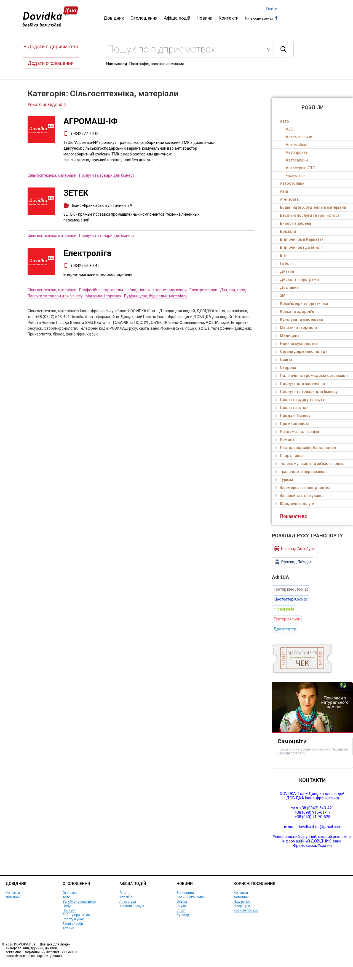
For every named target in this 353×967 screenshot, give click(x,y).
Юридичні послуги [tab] (294, 503)
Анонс (124, 893)
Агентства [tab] (287, 199)
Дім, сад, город (234, 290)
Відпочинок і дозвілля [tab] (299, 247)
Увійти (271, 8)
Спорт (181, 910)
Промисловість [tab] (292, 423)
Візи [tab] (281, 255)
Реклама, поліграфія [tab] (297, 431)
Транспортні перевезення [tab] (301, 471)
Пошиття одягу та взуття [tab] (301, 399)
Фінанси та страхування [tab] (300, 495)
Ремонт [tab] (284, 439)
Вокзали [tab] (285, 231)
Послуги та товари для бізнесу (106, 175)
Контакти (229, 18)
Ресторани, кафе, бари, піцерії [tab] (305, 447)
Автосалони (297, 160)
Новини (204, 18)
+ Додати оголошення (49, 63)
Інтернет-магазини (170, 290)
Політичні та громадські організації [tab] (311, 375)
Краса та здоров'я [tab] (294, 311)
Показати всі (294, 516)
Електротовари (203, 290)
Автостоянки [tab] (289, 183)
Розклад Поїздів (292, 562)
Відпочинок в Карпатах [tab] (299, 239)
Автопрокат (296, 152)
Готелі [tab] (283, 263)
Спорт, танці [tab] (289, 455)
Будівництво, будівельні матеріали (156, 296)
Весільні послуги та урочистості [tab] (308, 215)
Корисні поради (131, 906)
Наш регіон (242, 901)
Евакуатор (295, 175)
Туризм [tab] (284, 479)
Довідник (113, 18)
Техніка (68, 928)
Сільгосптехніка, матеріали (52, 175)
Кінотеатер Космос (291, 599)
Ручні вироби (73, 924)
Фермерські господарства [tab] (302, 487)
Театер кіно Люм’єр (291, 589)
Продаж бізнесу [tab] (292, 415)
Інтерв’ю (125, 897)
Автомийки (296, 144)
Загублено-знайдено (79, 901)
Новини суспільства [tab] (296, 343)
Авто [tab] (282, 121)
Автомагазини (299, 137)
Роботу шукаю (73, 919)
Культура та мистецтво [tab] (299, 319)
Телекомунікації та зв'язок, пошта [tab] (309, 463)
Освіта (181, 901)
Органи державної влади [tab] (301, 351)
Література (127, 901)
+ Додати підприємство (51, 46)
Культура (183, 915)
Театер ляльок (287, 619)
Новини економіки (190, 897)
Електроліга (87, 253)
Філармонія (284, 609)
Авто (66, 897)
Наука (181, 906)
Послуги (69, 910)
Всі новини (185, 893)
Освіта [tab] (283, 359)
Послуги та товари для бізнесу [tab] (306, 391)
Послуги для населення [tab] (300, 383)
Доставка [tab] (287, 287)
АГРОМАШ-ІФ (90, 121)
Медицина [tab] (287, 335)
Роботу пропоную (76, 915)
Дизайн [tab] (284, 271)
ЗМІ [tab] (281, 295)
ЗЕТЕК (75, 193)
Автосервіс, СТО (300, 168)
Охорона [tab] (285, 367)
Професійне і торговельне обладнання (114, 290)
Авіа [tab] (281, 191)
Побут (67, 906)
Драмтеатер (285, 629)
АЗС (289, 129)
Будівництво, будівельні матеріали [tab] (310, 207)
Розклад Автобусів (294, 548)
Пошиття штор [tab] (291, 407)
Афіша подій (177, 18)
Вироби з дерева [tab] (293, 223)
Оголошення (143, 18)
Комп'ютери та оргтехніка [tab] (301, 303)
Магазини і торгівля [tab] (296, 327)
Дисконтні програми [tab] (297, 279)
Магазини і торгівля (103, 296)
